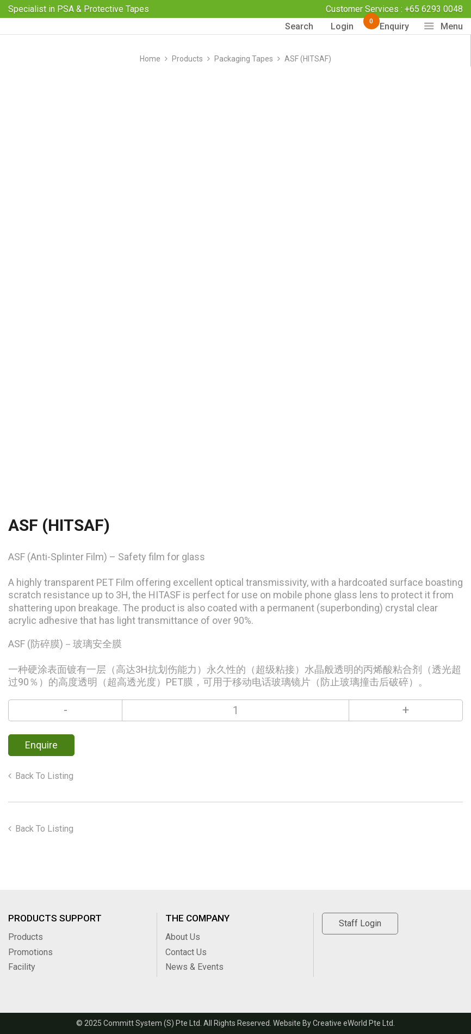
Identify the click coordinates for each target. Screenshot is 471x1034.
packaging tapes (243, 58)
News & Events (194, 967)
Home (150, 58)
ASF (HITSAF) (307, 58)
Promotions (30, 952)
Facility (21, 967)
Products (187, 58)
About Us (182, 937)
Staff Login (360, 923)
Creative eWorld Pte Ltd (353, 1023)
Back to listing (44, 776)
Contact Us (186, 952)
